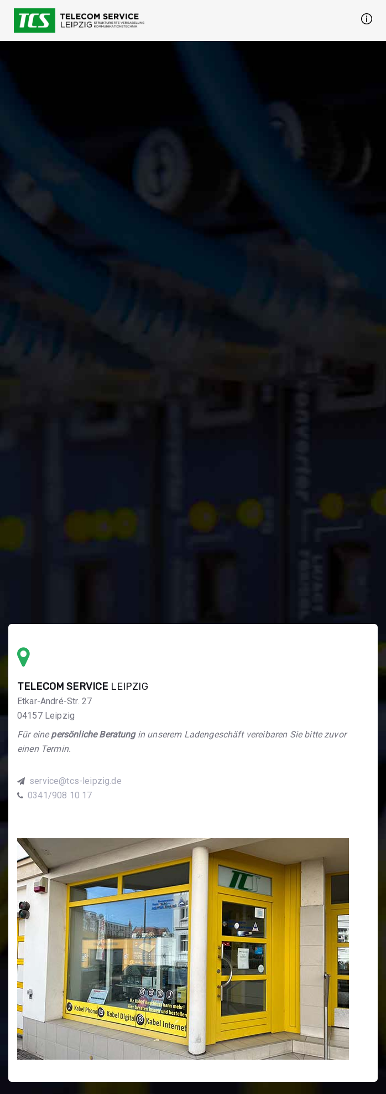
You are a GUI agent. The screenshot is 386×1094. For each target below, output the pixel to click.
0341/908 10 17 (60, 795)
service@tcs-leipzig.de (75, 781)
